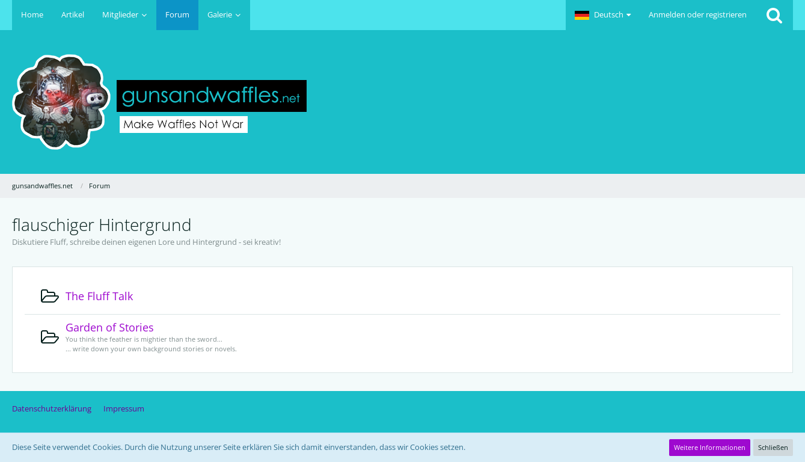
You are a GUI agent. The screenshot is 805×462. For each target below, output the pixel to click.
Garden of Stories (110, 327)
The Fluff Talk (99, 296)
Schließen (773, 447)
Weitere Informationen (709, 447)
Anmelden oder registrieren (698, 14)
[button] (603, 15)
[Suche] (774, 15)
